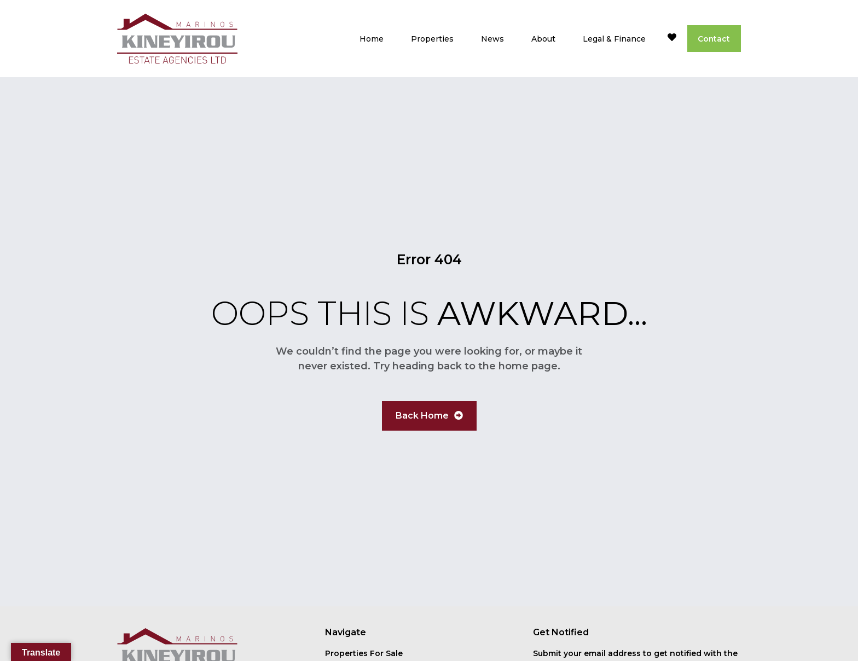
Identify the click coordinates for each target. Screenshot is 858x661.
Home (370, 39)
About (542, 39)
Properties (431, 39)
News (491, 39)
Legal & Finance (613, 39)
